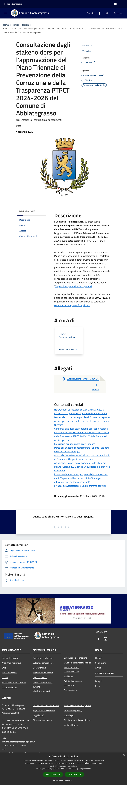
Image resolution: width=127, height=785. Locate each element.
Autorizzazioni (70, 689)
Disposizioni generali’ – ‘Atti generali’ (73, 286)
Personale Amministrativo (14, 682)
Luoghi (98, 681)
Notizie (25, 24)
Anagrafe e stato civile (43, 658)
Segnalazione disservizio (44, 710)
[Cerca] (121, 13)
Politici (5, 677)
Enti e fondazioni (9, 672)
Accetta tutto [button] (53, 774)
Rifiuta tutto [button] (74, 774)
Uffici (4, 667)
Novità (16, 24)
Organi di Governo (10, 658)
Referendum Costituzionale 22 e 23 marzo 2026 (79, 409)
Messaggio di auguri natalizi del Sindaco (74, 444)
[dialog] (63, 769)
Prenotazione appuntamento (46, 705)
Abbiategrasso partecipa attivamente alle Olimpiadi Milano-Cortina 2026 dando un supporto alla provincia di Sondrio (82, 466)
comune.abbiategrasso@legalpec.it (72, 305)
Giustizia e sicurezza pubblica (77, 662)
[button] (63, 780)
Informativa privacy (73, 710)
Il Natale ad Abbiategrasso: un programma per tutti (80, 486)
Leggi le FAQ (38, 715)
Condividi (88, 45)
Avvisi (98, 667)
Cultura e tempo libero (43, 662)
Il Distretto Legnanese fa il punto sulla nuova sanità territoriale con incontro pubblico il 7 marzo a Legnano (82, 415)
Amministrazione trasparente (77, 705)
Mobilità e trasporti (42, 691)
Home (6, 24)
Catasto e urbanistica (42, 682)
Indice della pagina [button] (27, 211)
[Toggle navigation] (5, 12)
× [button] (124, 755)
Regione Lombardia (13, 3)
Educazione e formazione (75, 657)
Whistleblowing (71, 725)
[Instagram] (105, 13)
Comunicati (100, 662)
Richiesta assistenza (42, 720)
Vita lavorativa (39, 667)
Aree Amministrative (11, 662)
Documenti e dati (9, 687)
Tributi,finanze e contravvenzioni (71, 669)
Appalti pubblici (40, 677)
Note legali (69, 715)
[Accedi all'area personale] (115, 4)
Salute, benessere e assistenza (73, 683)
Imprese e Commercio (43, 672)
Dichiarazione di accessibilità (77, 720)
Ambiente (68, 676)
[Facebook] (98, 13)
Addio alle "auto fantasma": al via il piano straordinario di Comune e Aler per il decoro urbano (82, 457)
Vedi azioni (88, 51)
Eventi (98, 686)
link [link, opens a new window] (89, 768)
